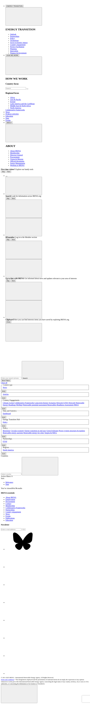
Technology (14, 41)
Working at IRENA (17, 165)
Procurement (15, 157)
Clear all (4, 383)
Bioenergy (6, 431)
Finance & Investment (18, 53)
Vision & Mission (16, 159)
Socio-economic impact (19, 43)
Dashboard (7, 414)
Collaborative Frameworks (24, 403)
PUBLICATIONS (12, 114)
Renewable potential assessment (35, 405)
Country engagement (18, 45)
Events (8, 120)
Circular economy (17, 431)
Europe (12, 102)
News (8, 112)
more (3, 391)
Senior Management (17, 163)
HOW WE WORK (12, 55)
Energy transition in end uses (35, 431)
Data (7, 118)
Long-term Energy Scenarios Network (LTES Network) (55, 403)
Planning (13, 49)
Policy (12, 38)
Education (9, 116)
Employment (10, 499)
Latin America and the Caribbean (22, 104)
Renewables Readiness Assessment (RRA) (63, 405)
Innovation (14, 51)
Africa (12, 97)
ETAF (5, 441)
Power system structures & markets (72, 431)
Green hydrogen (52, 431)
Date (7, 484)
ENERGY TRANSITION (14, 6)
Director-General (16, 155)
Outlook (13, 34)
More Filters (6, 380)
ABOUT (9, 123)
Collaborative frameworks (15, 110)
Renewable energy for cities (34, 433)
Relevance (9, 482)
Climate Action (8, 403)
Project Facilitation (17, 47)
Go (24, 529)
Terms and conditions (7, 679)
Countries (4, 456)
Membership (14, 153)
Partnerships (14, 36)
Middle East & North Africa (20, 106)
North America (15, 108)
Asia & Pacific (15, 100)
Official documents (17, 161)
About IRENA (15, 151)
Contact (8, 504)
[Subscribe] (11, 529)
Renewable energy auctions (13, 433)
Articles (6, 394)
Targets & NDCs (50, 433)
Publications (10, 518)
